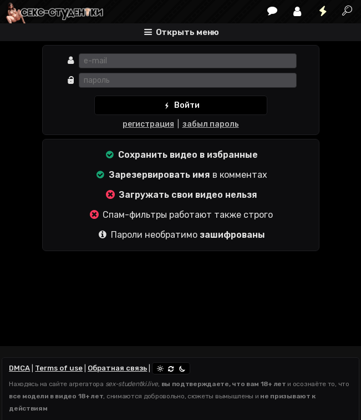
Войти (180, 106)
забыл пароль (210, 124)
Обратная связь (117, 368)
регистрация (148, 124)
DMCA (19, 368)
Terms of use (59, 368)
